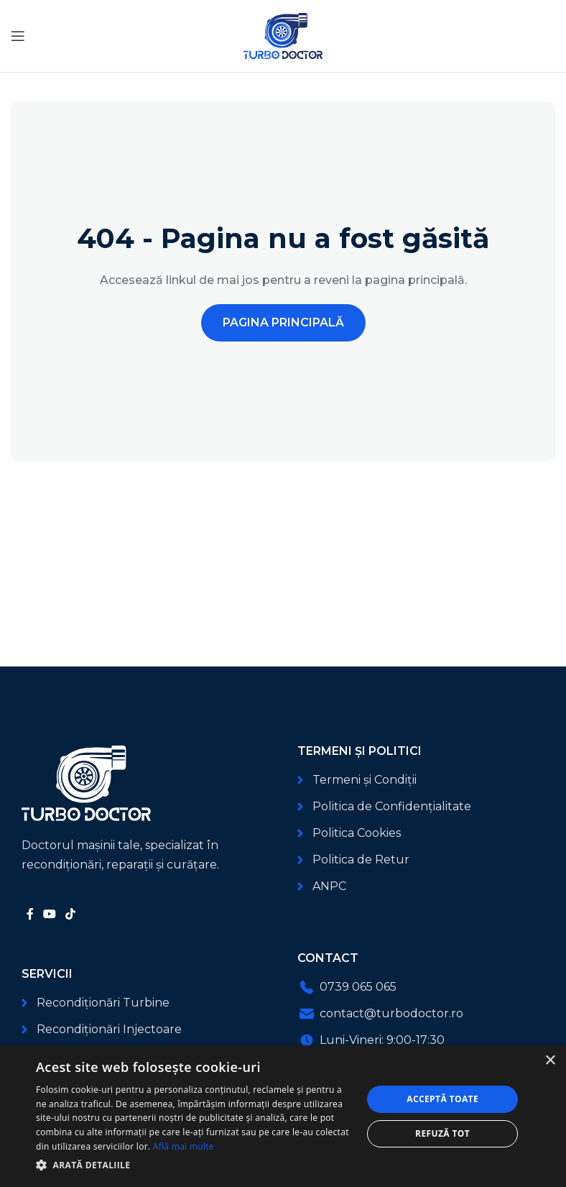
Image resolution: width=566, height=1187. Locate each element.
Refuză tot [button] (442, 1133)
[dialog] (283, 1116)
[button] (194, 1165)
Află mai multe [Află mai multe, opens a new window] (183, 1146)
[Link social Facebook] (30, 914)
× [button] (549, 1060)
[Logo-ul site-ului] (283, 35)
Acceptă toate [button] (442, 1099)
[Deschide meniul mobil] (18, 36)
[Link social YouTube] (49, 914)
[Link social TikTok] (70, 914)
